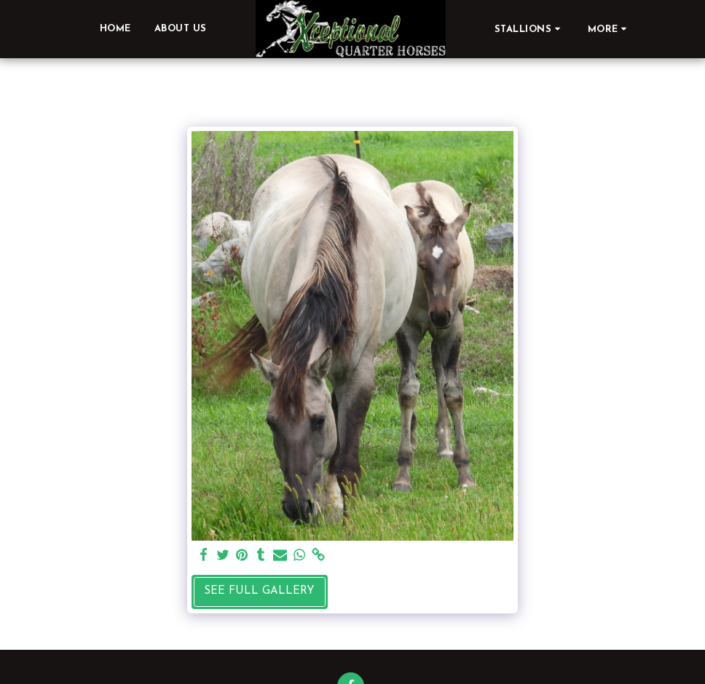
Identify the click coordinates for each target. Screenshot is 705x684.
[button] (529, 29)
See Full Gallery (259, 591)
